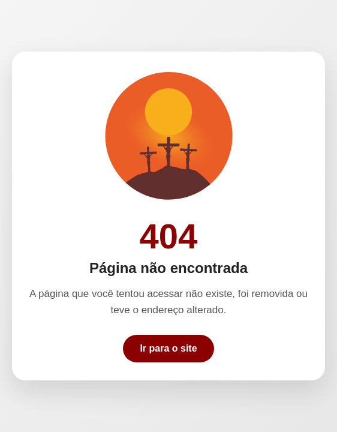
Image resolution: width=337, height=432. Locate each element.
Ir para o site (168, 348)
